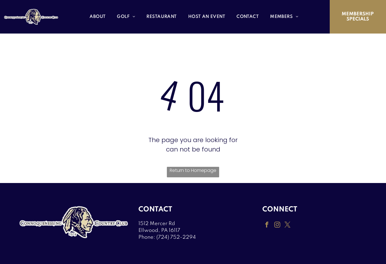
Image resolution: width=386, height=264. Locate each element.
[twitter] (286, 225)
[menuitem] (97, 17)
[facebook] (266, 225)
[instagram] (276, 225)
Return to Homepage (193, 170)
